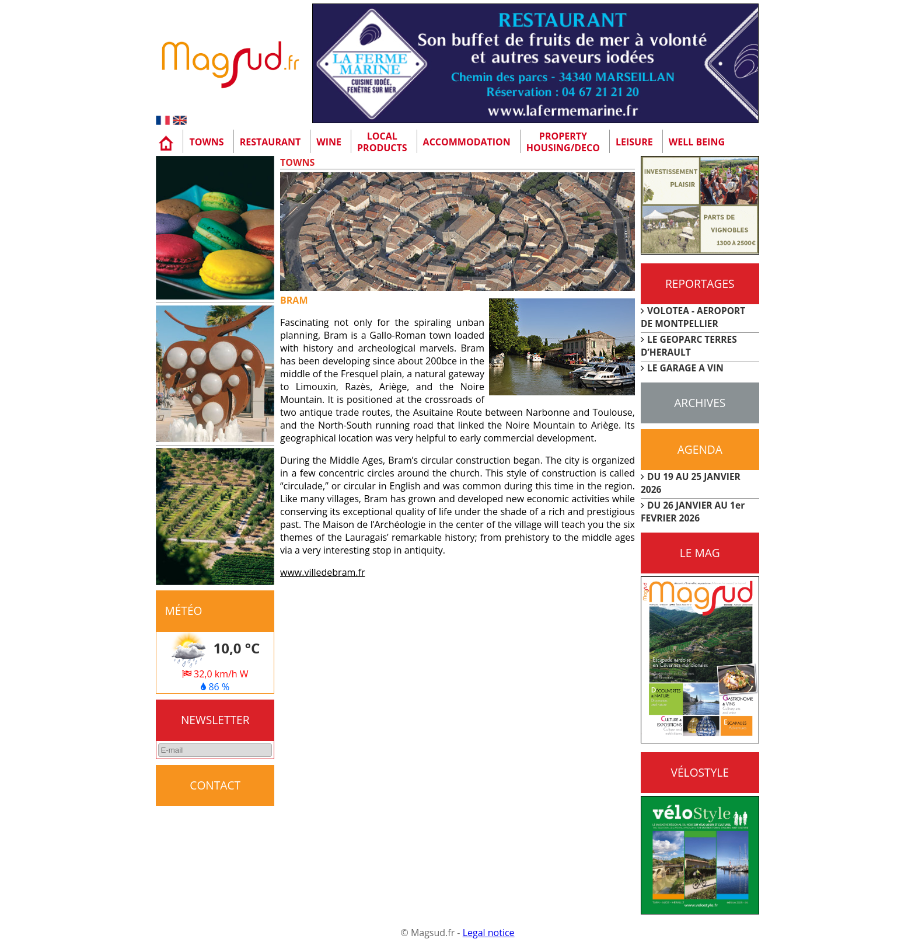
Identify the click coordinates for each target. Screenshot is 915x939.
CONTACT (215, 785)
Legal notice (489, 932)
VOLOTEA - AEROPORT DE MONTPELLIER (693, 317)
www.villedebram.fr (322, 572)
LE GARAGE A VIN (685, 367)
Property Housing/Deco (563, 142)
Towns (206, 141)
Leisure (634, 141)
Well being (697, 141)
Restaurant (270, 141)
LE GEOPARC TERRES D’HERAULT (689, 346)
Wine (328, 141)
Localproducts (382, 142)
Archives (699, 403)
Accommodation (467, 141)
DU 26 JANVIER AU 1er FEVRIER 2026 (693, 511)
